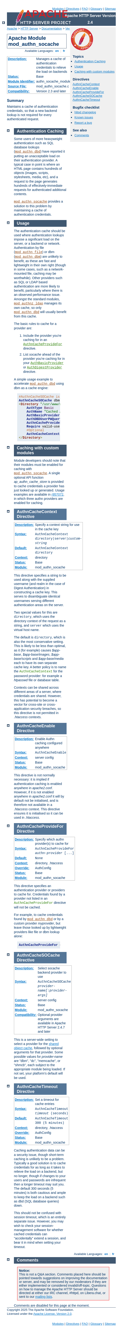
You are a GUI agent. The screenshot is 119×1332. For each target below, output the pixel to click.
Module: (21, 567)
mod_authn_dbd (27, 152)
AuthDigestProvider (44, 367)
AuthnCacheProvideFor (88, 92)
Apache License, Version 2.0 (52, 1313)
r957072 (57, 494)
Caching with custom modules (94, 71)
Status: (13, 76)
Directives (72, 8)
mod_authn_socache (30, 202)
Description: (17, 59)
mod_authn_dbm (27, 257)
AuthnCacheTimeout (86, 99)
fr (64, 51)
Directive (26, 516)
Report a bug (83, 122)
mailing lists (43, 1297)
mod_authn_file (28, 252)
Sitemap (110, 8)
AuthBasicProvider (47, 363)
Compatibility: (18, 91)
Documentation (52, 28)
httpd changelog (85, 112)
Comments (81, 135)
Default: (21, 548)
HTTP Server (29, 28)
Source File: (17, 86)
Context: (21, 557)
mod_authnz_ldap (28, 303)
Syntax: (21, 534)
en (57, 51)
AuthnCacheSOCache (87, 95)
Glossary (96, 8)
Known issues (83, 117)
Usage (78, 66)
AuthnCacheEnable (86, 88)
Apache (12, 28)
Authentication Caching (90, 61)
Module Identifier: (21, 81)
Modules (58, 8)
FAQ (85, 8)
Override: (22, 868)
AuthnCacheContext (86, 84)
